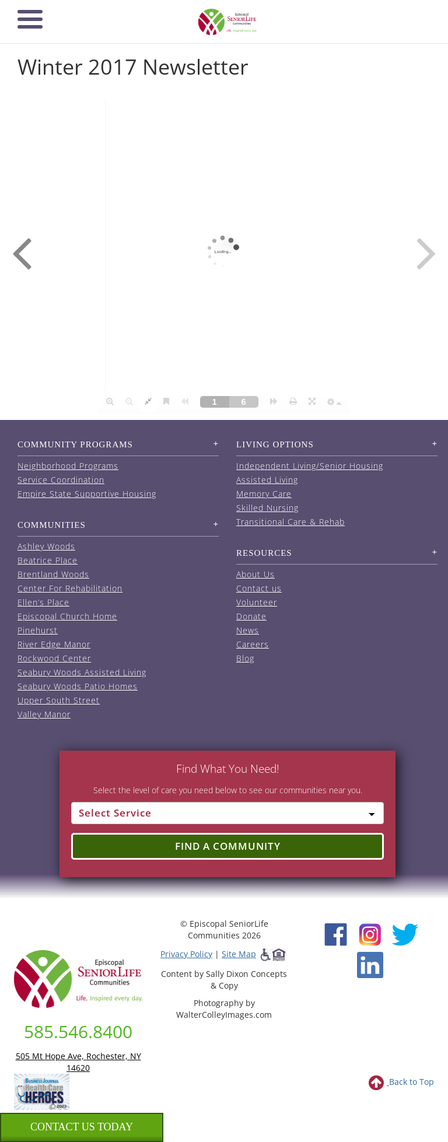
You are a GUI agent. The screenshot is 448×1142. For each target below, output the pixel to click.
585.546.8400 (78, 1031)
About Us (255, 574)
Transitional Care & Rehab (290, 521)
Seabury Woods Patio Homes (78, 686)
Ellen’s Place (43, 602)
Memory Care (264, 493)
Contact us (259, 588)
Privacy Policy (186, 953)
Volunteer (256, 602)
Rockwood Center (54, 658)
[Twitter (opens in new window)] (404, 933)
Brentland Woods (53, 574)
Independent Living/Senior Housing (309, 465)
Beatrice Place (48, 560)
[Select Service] (227, 813)
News (247, 630)
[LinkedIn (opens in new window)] (370, 964)
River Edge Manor (54, 644)
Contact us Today (81, 1127)
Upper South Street (59, 700)
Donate (251, 616)
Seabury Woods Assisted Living (82, 672)
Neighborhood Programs (68, 465)
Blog (245, 658)
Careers (252, 644)
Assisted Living (267, 479)
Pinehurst (38, 630)
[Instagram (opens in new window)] (370, 933)
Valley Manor (44, 714)
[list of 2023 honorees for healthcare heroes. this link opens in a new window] (41, 1091)
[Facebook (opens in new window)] (336, 933)
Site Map (239, 953)
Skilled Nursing (267, 507)
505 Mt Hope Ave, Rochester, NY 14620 (78, 1061)
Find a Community (228, 846)
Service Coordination (61, 479)
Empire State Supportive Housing (87, 493)
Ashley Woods (46, 546)
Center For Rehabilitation (70, 588)
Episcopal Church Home (67, 616)
